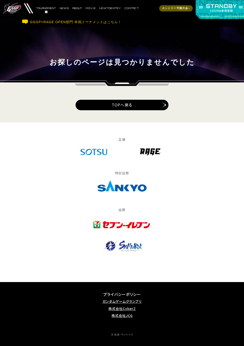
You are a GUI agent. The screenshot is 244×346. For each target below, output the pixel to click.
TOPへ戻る (122, 105)
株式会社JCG (122, 315)
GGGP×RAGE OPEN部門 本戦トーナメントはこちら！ (76, 22)
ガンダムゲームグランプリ (122, 301)
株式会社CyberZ (122, 308)
